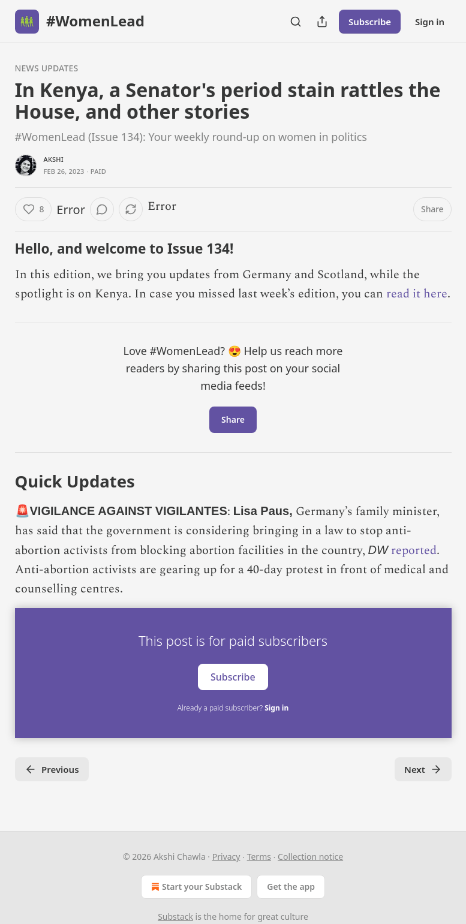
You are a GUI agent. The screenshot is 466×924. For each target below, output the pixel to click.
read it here (416, 294)
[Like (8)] (33, 209)
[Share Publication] (322, 22)
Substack (175, 916)
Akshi (54, 159)
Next (423, 769)
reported (414, 550)
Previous (52, 769)
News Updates (47, 68)
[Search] (296, 22)
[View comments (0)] (102, 209)
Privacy (226, 856)
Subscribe (369, 22)
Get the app (291, 886)
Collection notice (310, 856)
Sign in (429, 22)
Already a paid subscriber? (233, 708)
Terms (259, 856)
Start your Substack (195, 886)
